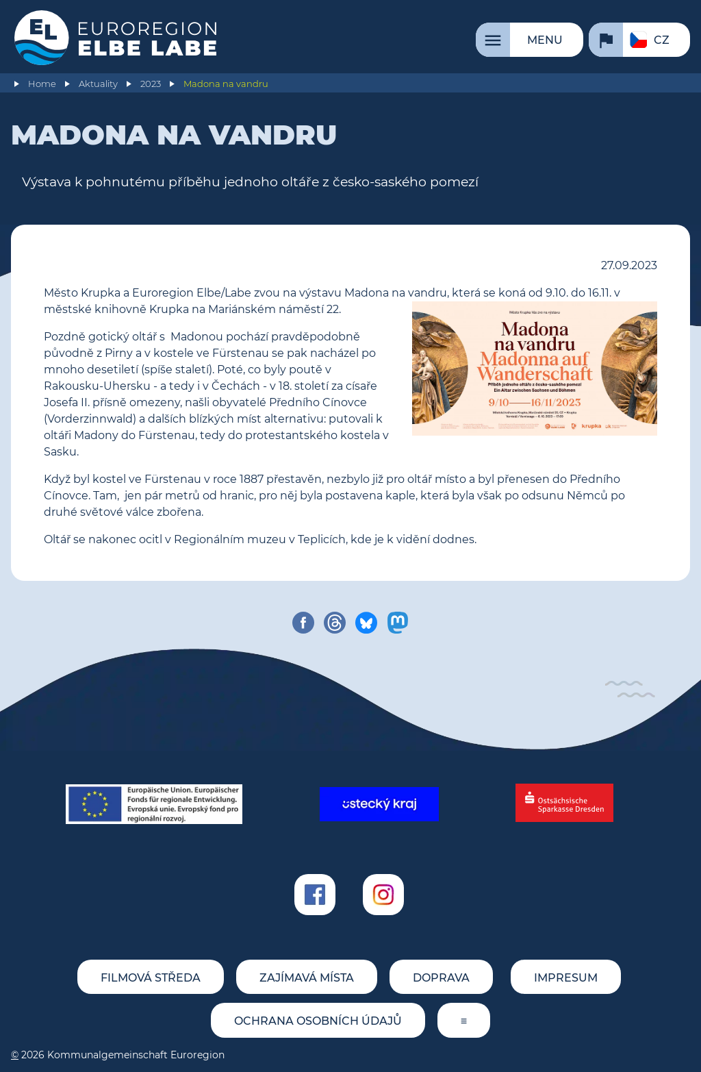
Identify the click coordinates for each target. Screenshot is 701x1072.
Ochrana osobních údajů (318, 1020)
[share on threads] (334, 622)
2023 (150, 84)
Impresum (566, 977)
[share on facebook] (303, 622)
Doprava (441, 977)
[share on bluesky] (366, 622)
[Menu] (529, 40)
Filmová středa (151, 977)
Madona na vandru (225, 84)
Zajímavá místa (306, 977)
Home (42, 84)
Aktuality (98, 84)
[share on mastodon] (397, 622)
